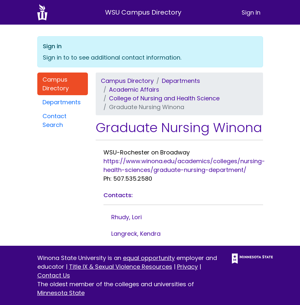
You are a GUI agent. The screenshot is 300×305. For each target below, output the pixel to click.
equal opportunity (149, 258)
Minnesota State (61, 293)
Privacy (187, 267)
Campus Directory (55, 83)
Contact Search (54, 120)
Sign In (251, 12)
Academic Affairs (134, 89)
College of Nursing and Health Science (164, 98)
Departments (61, 102)
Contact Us (53, 275)
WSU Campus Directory (143, 12)
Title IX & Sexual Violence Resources (120, 267)
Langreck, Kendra (136, 234)
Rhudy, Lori (126, 217)
